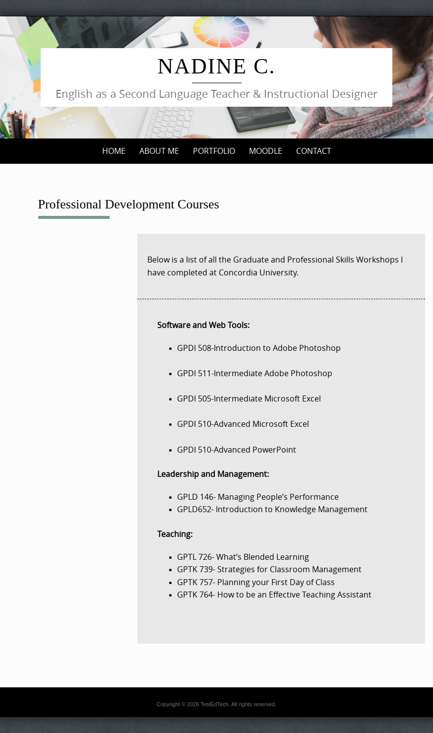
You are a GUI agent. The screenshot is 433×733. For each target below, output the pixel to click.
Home (113, 150)
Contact (313, 150)
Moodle (265, 150)
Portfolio (214, 150)
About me (159, 150)
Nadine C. (217, 66)
